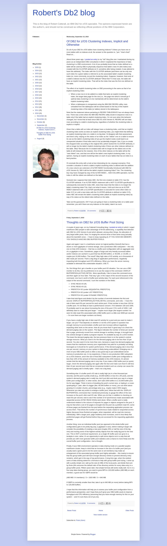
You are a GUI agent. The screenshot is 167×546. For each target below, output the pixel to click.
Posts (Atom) (80, 520)
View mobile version (101, 515)
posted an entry (116, 227)
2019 (37, 86)
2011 (37, 110)
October (40, 122)
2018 (37, 89)
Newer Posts (71, 510)
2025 (37, 67)
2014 (37, 101)
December (41, 116)
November (41, 119)
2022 (37, 76)
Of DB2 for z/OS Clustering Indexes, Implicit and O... (46, 129)
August (39, 139)
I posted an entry (90, 59)
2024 (37, 70)
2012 (37, 107)
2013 (37, 104)
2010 (37, 113)
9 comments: (91, 503)
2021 (37, 80)
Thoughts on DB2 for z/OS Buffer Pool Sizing (95, 222)
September (41, 125)
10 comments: (92, 210)
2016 (37, 95)
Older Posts (130, 510)
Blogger (93, 534)
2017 (37, 92)
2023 (37, 73)
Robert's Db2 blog (64, 12)
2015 (37, 98)
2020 (37, 83)
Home (101, 510)
